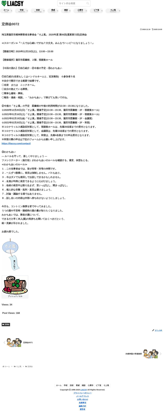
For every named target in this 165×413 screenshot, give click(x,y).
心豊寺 (91, 385)
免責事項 (82, 403)
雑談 (84, 385)
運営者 (82, 409)
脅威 (77, 385)
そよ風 (107, 385)
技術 (71, 385)
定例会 (5, 324)
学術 (65, 385)
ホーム (57, 385)
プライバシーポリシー (82, 393)
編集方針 (82, 406)
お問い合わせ (82, 399)
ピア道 (99, 385)
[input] (73, 3)
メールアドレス (82, 396)
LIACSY (83, 390)
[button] (87, 3)
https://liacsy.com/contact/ (16, 143)
